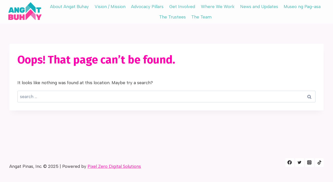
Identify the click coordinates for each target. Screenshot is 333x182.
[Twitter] (299, 162)
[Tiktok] (319, 162)
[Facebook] (289, 162)
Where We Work (217, 6)
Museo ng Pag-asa (302, 6)
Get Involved (182, 6)
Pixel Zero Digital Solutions (114, 166)
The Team (201, 16)
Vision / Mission (110, 6)
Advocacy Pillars (147, 6)
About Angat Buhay (69, 6)
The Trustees (172, 16)
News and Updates (259, 6)
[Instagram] (309, 162)
